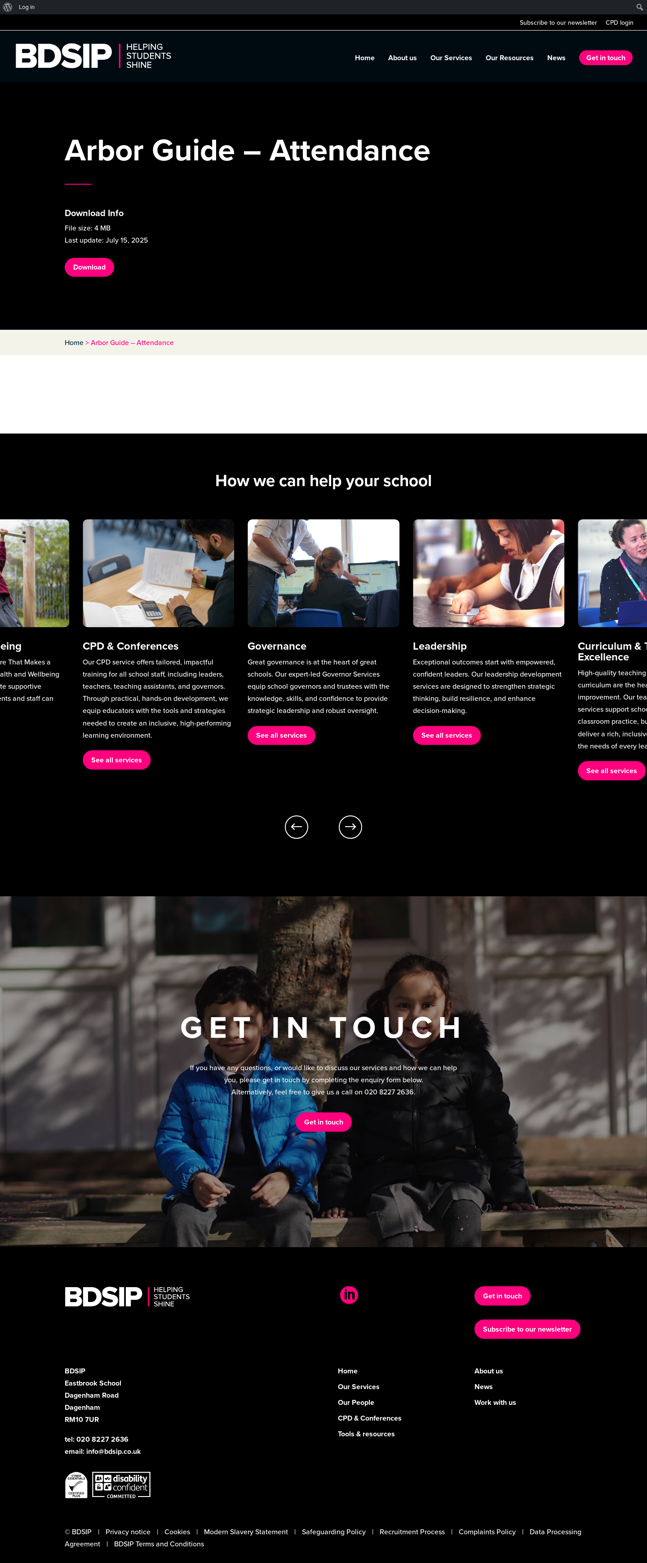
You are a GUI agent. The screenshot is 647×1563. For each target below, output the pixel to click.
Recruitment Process (412, 1531)
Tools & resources (366, 1434)
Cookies (177, 1531)
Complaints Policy (487, 1531)
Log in (27, 7)
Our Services (451, 59)
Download (89, 267)
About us (402, 59)
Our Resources (510, 59)
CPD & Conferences (370, 1418)
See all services (116, 760)
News (556, 59)
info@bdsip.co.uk (113, 1451)
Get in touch (605, 58)
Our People (356, 1402)
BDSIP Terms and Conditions (159, 1544)
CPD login (620, 23)
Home (365, 59)
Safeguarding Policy (334, 1531)
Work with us (495, 1402)
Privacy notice (128, 1531)
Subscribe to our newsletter (558, 23)
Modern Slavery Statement (246, 1531)
